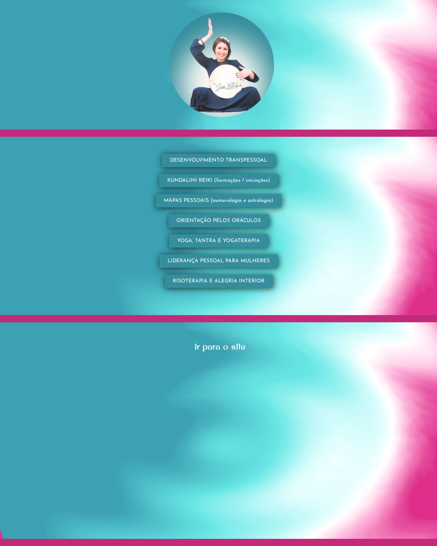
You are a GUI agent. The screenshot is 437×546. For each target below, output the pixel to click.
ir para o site (220, 346)
